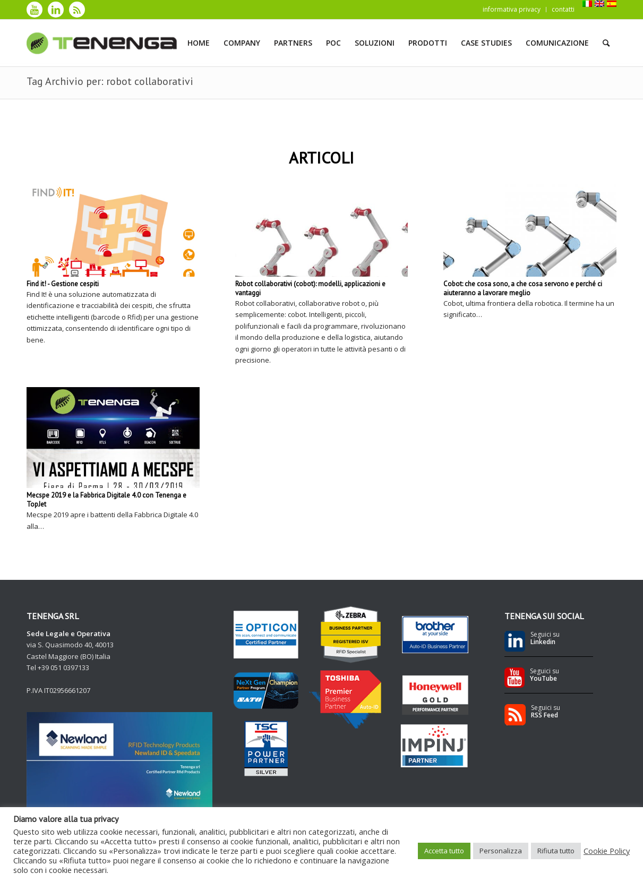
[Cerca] (606, 43)
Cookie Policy (607, 850)
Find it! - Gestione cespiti (63, 283)
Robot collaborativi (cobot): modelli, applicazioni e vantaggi (310, 288)
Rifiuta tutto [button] (556, 850)
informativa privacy (512, 9)
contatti (563, 9)
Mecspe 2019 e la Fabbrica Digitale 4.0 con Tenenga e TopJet (106, 500)
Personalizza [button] (500, 850)
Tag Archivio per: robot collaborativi (110, 81)
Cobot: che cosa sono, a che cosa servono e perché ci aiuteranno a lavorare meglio (522, 288)
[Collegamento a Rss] (77, 10)
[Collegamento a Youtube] (34, 10)
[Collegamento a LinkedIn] (56, 10)
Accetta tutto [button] (444, 850)
